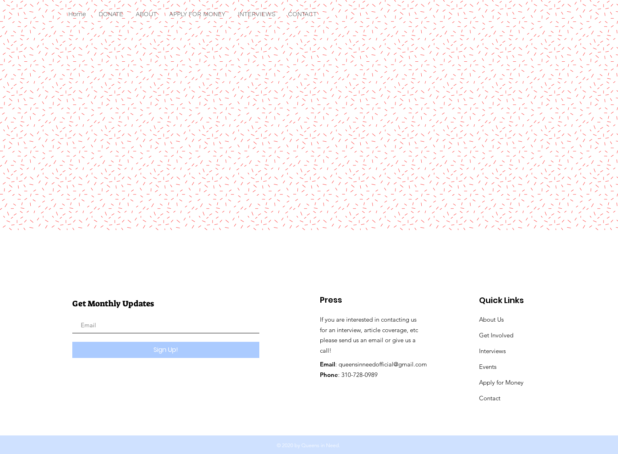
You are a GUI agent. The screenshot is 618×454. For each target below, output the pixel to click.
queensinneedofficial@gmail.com (382, 364)
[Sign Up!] (165, 350)
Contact (489, 398)
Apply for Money (502, 382)
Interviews (492, 351)
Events (487, 366)
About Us (491, 319)
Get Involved (496, 335)
